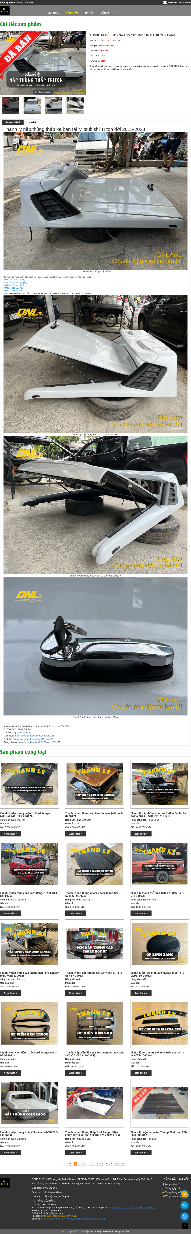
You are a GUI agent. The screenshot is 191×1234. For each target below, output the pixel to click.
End (122, 1164)
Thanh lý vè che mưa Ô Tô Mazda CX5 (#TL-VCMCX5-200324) (157, 1053)
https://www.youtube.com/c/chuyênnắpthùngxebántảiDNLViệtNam (73, 1218)
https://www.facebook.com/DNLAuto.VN (34, 735)
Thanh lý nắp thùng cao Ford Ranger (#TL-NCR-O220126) (94, 814)
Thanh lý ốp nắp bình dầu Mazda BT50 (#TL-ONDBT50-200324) (158, 974)
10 (116, 1164)
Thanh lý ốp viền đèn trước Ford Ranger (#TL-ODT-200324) (28, 1053)
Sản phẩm (72, 12)
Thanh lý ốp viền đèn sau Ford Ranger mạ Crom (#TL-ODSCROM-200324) (94, 1053)
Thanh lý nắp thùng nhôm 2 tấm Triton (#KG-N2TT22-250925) (93, 894)
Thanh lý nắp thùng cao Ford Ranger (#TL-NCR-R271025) (29, 894)
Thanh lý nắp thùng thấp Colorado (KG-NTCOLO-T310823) (29, 1133)
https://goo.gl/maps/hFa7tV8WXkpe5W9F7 (39, 742)
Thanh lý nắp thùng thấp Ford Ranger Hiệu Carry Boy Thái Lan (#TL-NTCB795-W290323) (92, 1133)
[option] (10, 105)
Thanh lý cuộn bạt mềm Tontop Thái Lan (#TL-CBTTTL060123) (159, 1133)
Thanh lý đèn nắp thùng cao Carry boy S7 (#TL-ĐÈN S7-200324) (94, 974)
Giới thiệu (53, 12)
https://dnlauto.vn (21, 732)
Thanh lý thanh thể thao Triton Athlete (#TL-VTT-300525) (158, 894)
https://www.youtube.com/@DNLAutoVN (33, 739)
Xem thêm (10, 833)
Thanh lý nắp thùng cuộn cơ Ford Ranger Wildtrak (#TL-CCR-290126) (25, 814)
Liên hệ (105, 12)
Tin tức (89, 12)
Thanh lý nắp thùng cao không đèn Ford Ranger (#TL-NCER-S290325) (29, 974)
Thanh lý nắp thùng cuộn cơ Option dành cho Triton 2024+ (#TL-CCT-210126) (158, 814)
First (69, 1164)
